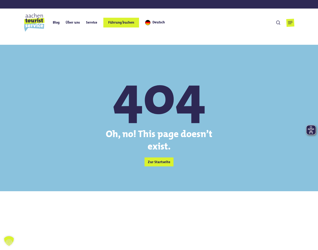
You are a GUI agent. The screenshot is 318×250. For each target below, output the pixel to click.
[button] (290, 22)
